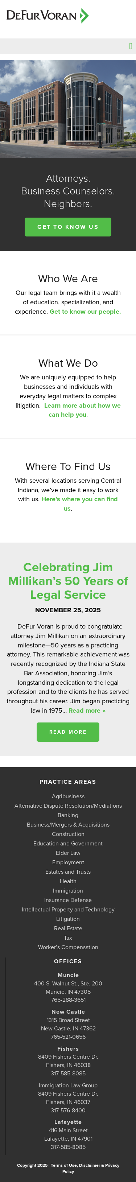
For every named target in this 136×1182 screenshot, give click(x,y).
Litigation (68, 919)
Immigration (68, 890)
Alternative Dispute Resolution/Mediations (68, 806)
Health (68, 881)
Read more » (87, 710)
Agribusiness (68, 796)
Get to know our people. (85, 312)
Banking (68, 815)
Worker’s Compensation (68, 947)
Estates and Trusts (68, 872)
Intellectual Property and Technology (68, 909)
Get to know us (68, 227)
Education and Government (68, 843)
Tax (68, 938)
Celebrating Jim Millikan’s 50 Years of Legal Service (68, 581)
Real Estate (68, 928)
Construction (68, 834)
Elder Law (68, 853)
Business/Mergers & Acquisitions (68, 824)
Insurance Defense (68, 900)
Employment (68, 862)
